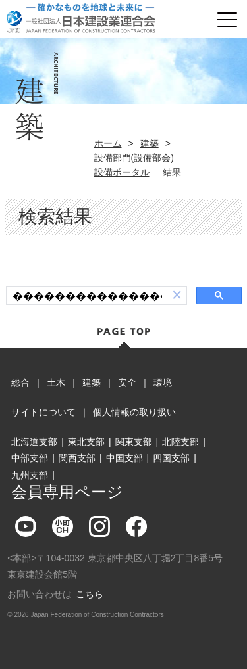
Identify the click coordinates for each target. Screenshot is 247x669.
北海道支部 (34, 441)
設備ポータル (122, 172)
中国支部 (124, 458)
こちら (89, 594)
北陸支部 (180, 441)
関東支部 (133, 441)
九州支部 (29, 475)
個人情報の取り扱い (134, 412)
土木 (56, 382)
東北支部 (86, 441)
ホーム (108, 143)
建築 (149, 143)
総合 (20, 382)
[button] (177, 295)
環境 (162, 382)
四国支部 (171, 458)
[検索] (87, 296)
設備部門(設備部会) (134, 157)
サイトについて (43, 412)
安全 (127, 382)
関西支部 (77, 458)
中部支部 (29, 458)
